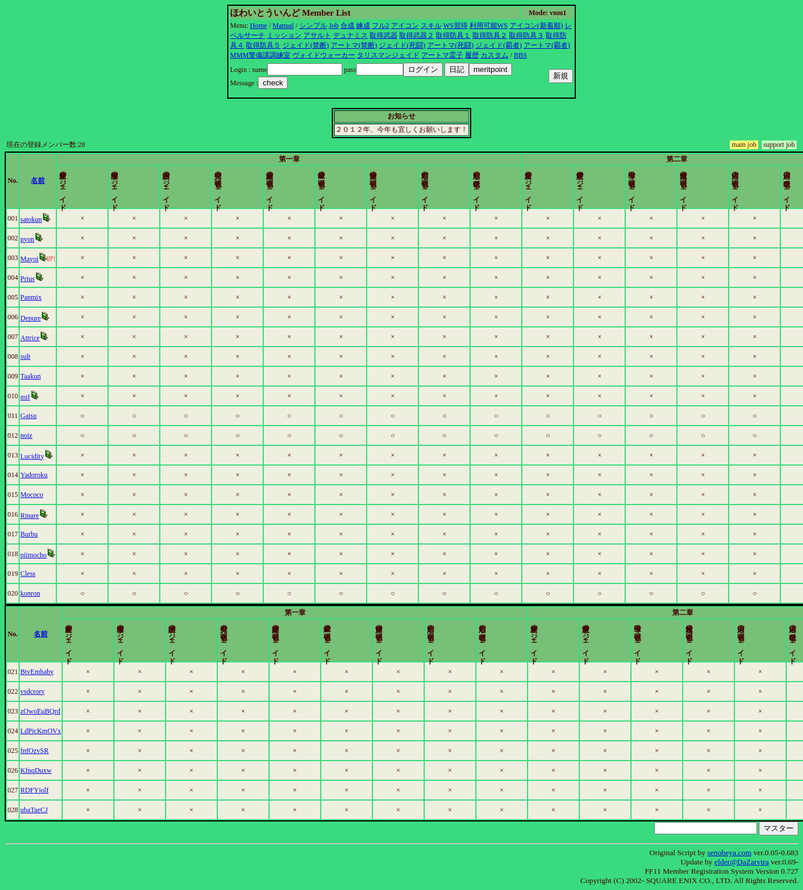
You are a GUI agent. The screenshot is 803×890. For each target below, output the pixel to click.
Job (334, 25)
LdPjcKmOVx (66, 731)
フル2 (380, 25)
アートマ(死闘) (450, 45)
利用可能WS (488, 25)
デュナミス (350, 35)
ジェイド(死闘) (402, 45)
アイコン (405, 25)
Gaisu (54, 416)
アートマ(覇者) (547, 45)
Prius (53, 279)
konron (56, 593)
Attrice (56, 338)
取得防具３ (526, 35)
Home (258, 25)
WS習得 (455, 25)
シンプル (313, 25)
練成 (363, 25)
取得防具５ (263, 45)
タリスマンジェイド (388, 55)
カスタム (494, 55)
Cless (54, 574)
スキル (431, 25)
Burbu (55, 534)
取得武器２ (416, 35)
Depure (56, 318)
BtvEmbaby (63, 672)
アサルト (317, 35)
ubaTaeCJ (60, 810)
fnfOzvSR (60, 751)
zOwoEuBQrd (66, 711)
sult (51, 356)
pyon (53, 239)
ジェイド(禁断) (305, 45)
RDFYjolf (60, 790)
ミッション (284, 35)
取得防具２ (489, 35)
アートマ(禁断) (354, 45)
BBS (520, 55)
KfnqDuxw (62, 770)
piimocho (59, 555)
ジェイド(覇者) (498, 45)
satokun (57, 219)
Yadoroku (60, 475)
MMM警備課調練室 (260, 55)
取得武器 (383, 35)
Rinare (55, 515)
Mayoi (55, 259)
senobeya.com (729, 852)
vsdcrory (58, 691)
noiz (52, 435)
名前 (139, 180)
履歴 (472, 55)
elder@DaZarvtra (742, 861)
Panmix (57, 297)
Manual (283, 25)
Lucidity (58, 456)
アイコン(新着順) (536, 25)
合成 (347, 25)
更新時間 (749, 180)
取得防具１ (453, 35)
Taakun (56, 376)
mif (51, 397)
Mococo (57, 495)
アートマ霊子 (442, 55)
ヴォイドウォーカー (323, 55)
